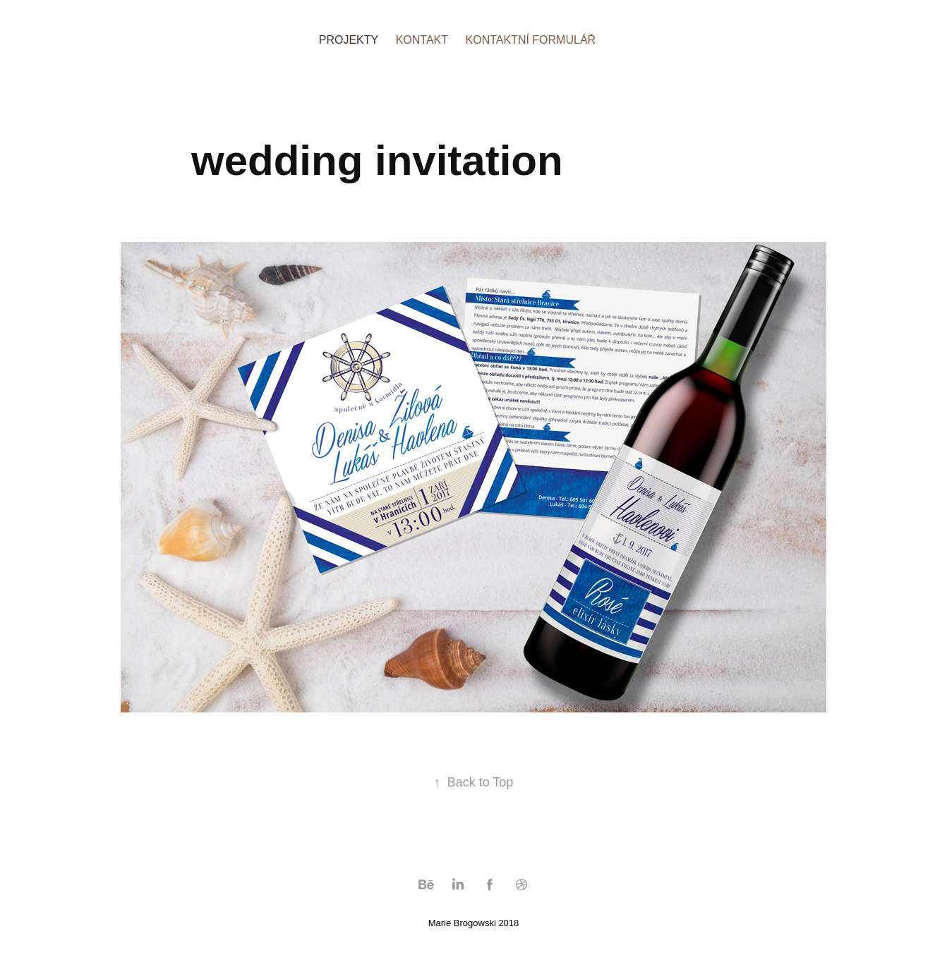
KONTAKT (422, 40)
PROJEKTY (348, 40)
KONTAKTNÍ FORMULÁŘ (531, 40)
